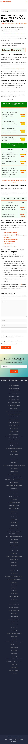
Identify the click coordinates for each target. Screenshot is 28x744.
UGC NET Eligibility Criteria (10, 232)
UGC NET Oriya (14, 587)
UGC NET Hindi (14, 522)
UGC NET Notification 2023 (14, 385)
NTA (21, 284)
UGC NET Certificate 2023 (14, 434)
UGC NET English (14, 499)
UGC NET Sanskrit (13, 630)
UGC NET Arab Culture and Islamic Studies (14, 448)
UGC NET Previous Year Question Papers (14, 411)
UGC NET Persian (14, 599)
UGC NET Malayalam (14, 565)
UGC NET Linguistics (14, 559)
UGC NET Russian (13, 627)
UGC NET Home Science (14, 528)
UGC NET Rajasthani (14, 624)
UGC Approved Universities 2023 (14, 439)
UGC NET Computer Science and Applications (14, 479)
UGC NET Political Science (14, 607)
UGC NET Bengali (14, 459)
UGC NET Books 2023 (14, 408)
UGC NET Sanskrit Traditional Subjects (14, 633)
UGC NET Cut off (8, 245)
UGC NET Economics (14, 491)
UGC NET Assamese (14, 457)
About (10, 739)
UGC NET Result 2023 (14, 428)
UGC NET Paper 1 (14, 593)
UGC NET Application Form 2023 (14, 393)
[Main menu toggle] (26, 1)
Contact (15, 739)
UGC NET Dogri (14, 488)
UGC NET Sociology (14, 647)
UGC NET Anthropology (14, 445)
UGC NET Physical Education (14, 604)
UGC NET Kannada (14, 542)
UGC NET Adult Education (14, 442)
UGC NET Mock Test (9, 243)
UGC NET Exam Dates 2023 (14, 388)
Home (2, 9)
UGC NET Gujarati (14, 519)
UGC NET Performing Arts (14, 596)
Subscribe (14, 371)
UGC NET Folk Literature (14, 505)
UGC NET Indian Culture (14, 533)
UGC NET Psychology (14, 616)
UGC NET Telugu (14, 656)
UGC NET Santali (14, 636)
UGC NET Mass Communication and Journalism (14, 576)
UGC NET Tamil (14, 653)
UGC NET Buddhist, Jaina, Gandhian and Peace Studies (14, 465)
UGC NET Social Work (14, 644)
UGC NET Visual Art (14, 667)
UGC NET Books (8, 9)
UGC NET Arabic (14, 451)
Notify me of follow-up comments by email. (11, 341)
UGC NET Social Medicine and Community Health (14, 641)
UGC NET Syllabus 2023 (14, 396)
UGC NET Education (14, 493)
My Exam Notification (5, 1)
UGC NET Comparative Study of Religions (14, 476)
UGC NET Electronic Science (14, 496)
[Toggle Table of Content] (22, 49)
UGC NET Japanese (14, 539)
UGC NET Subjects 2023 (14, 399)
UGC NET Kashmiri (14, 545)
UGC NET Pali (14, 590)
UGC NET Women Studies (14, 670)
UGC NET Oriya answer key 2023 (11, 234)
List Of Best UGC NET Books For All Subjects (14, 34)
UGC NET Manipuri (14, 570)
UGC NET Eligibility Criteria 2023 (14, 391)
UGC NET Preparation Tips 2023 (14, 405)
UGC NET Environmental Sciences (14, 502)
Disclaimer (21, 739)
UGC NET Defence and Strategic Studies (14, 485)
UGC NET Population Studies (13, 610)
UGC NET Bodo (14, 462)
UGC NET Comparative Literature (14, 474)
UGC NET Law (14, 553)
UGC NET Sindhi (14, 639)
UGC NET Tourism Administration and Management (14, 658)
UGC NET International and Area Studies (14, 536)
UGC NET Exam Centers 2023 (14, 422)
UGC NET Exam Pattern (9, 241)
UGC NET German (13, 516)
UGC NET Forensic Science (14, 508)
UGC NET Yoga (14, 673)
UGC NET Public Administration (14, 619)
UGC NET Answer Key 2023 (14, 425)
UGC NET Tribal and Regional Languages (14, 661)
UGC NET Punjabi (14, 621)
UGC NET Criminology (14, 482)
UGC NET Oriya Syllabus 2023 (11, 239)
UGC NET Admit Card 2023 (14, 419)
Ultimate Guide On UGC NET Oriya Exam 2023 (14, 69)
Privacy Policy (14, 741)
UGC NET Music (14, 582)
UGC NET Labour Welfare (14, 550)
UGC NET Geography (14, 513)
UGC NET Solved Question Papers (14, 414)
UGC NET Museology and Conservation (14, 579)
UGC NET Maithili (14, 562)
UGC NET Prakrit (14, 613)
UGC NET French (14, 511)
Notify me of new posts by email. (9, 343)
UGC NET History (14, 525)
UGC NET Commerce (14, 471)
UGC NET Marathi (14, 573)
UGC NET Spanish (13, 650)
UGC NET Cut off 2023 (14, 431)
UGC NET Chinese (14, 468)
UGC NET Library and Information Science (14, 556)
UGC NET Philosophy (14, 602)
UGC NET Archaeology (14, 454)
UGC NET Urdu (14, 664)
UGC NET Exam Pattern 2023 (14, 402)
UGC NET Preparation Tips (10, 246)
